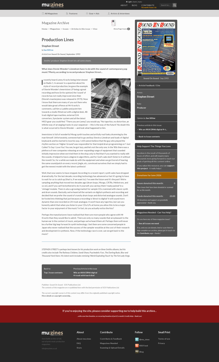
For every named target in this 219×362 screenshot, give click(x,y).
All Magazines (50, 13)
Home (44, 29)
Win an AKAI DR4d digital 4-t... (153, 129)
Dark (135, 2)
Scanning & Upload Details (112, 347)
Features (72, 13)
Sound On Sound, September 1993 (66, 54)
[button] (168, 5)
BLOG (134, 5)
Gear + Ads (92, 13)
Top (45, 272)
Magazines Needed (109, 343)
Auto (140, 2)
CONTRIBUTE (147, 5)
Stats (79, 347)
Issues (66, 29)
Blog (139, 352)
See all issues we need (149, 223)
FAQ (79, 343)
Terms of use (164, 339)
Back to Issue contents (149, 136)
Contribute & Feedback (111, 339)
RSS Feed (141, 346)
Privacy (161, 343)
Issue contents (56, 272)
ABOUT (124, 5)
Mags (55, 29)
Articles (80, 29)
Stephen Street (145, 96)
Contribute (144, 233)
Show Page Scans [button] (122, 29)
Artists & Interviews (119, 13)
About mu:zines (84, 339)
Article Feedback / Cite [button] (149, 85)
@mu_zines (142, 339)
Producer (141, 107)
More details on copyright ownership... (56, 296)
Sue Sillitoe (48, 50)
